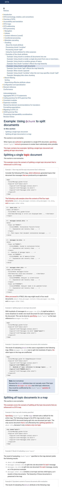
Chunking (8, 43)
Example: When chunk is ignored (18, 71)
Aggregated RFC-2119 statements (15, 96)
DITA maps (7, 24)
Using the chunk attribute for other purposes (21, 52)
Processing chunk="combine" (16, 47)
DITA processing (9, 29)
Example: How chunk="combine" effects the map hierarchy (27, 64)
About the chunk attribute (14, 45)
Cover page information (11, 8)
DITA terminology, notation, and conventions (18, 17)
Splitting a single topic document (16, 132)
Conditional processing (12, 38)
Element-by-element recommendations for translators (21, 105)
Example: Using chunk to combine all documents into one (26, 57)
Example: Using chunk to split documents (21, 66)
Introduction (7, 14)
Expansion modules (10, 103)
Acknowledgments (9, 93)
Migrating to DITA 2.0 (10, 110)
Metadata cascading (12, 40)
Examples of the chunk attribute (17, 54)
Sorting (7, 80)
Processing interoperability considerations (17, 114)
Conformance (8, 89)
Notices (6, 11)
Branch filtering (10, 78)
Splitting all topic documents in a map (18, 134)
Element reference (9, 87)
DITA (7, 2)
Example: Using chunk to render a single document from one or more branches (33, 59)
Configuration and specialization (14, 85)
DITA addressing (9, 26)
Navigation (8, 31)
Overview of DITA (9, 19)
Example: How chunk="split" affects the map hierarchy (25, 68)
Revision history (8, 117)
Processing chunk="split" (14, 50)
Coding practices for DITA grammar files (17, 98)
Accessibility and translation (13, 22)
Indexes (7, 33)
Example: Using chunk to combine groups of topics (24, 61)
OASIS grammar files (10, 112)
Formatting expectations (11, 107)
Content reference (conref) (14, 36)
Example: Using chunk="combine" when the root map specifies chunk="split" (33, 73)
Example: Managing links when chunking (21, 75)
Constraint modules (10, 100)
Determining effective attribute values (17, 82)
